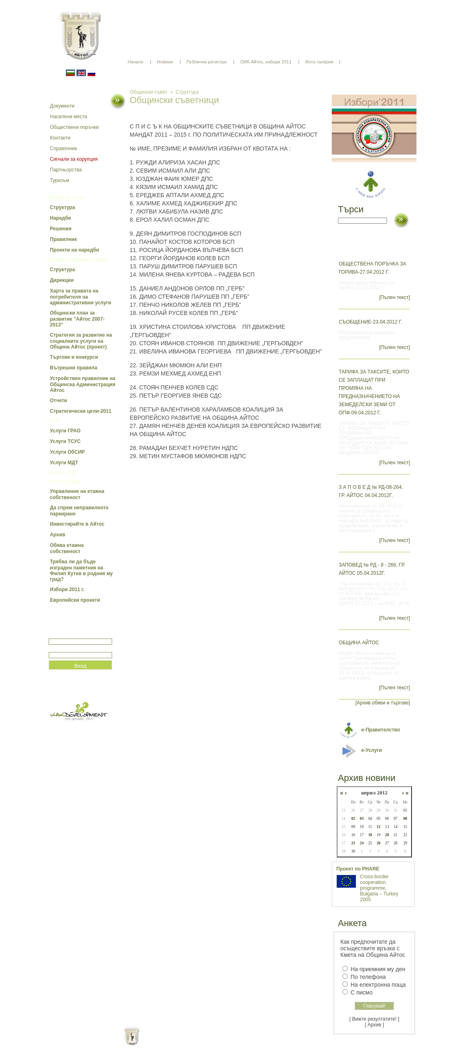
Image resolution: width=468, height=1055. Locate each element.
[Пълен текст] (394, 297)
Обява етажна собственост (66, 548)
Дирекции (62, 280)
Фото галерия (319, 61)
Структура (62, 207)
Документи (62, 106)
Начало (135, 61)
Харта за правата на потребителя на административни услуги (80, 297)
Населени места (68, 116)
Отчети (58, 400)
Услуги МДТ (64, 463)
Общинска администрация (77, 260)
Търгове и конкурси (74, 357)
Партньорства (66, 170)
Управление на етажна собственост (77, 494)
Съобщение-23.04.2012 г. (370, 322)
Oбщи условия (202, 1042)
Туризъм (59, 180)
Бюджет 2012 (62, 472)
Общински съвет (66, 197)
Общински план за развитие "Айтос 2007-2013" (77, 319)
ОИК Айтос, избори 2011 (265, 61)
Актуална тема (64, 481)
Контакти (60, 138)
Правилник (63, 239)
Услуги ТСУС (65, 441)
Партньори (241, 1042)
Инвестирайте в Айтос (77, 524)
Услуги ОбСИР (67, 452)
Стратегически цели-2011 (80, 411)
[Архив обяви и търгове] (383, 703)
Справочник (63, 148)
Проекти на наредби (74, 250)
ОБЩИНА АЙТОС (359, 643)
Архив (57, 535)
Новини (165, 61)
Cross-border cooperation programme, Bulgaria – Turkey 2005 (379, 888)
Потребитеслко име (72, 635)
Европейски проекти (75, 600)
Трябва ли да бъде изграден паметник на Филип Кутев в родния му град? (81, 570)
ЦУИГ (53, 421)
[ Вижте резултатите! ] (374, 1019)
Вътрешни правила (73, 368)
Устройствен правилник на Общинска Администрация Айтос (82, 384)
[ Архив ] (374, 1025)
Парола (57, 649)
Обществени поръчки (74, 127)
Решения (61, 229)
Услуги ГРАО (65, 431)
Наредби (60, 218)
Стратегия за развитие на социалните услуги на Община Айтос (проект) (81, 341)
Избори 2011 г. (67, 589)
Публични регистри (207, 61)
